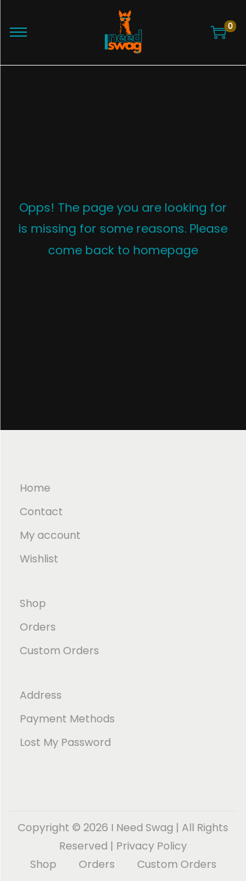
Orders (38, 627)
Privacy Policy (151, 845)
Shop (33, 603)
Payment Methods (67, 718)
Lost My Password (65, 742)
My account (50, 535)
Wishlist (39, 558)
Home (35, 488)
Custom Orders (59, 650)
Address (41, 695)
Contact (41, 511)
